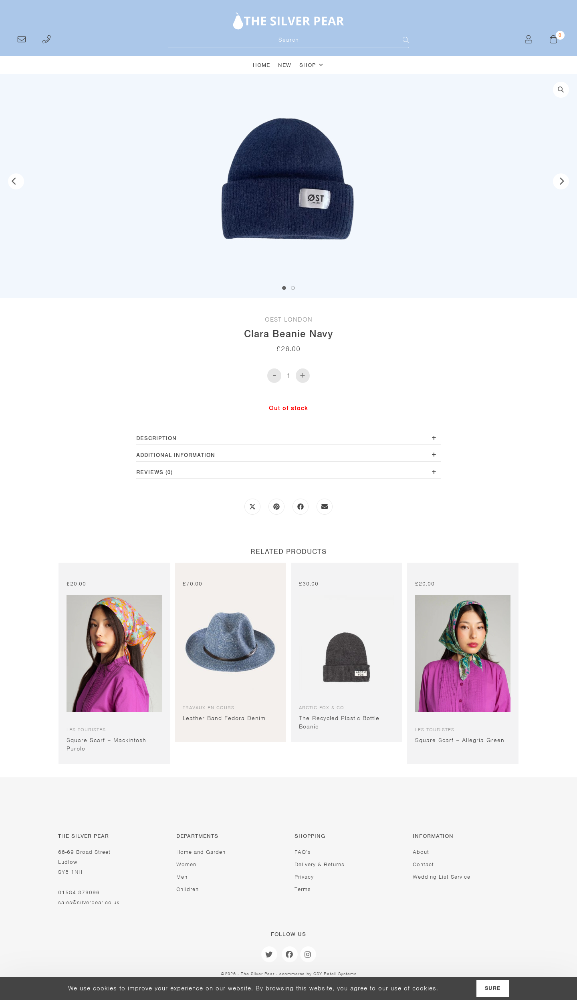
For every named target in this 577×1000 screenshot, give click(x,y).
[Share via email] (325, 507)
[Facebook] (290, 954)
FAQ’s (303, 852)
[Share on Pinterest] (276, 507)
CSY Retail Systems (335, 973)
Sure (492, 988)
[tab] (288, 439)
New (284, 65)
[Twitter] (269, 954)
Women (186, 864)
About (421, 852)
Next (561, 182)
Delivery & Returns (320, 864)
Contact (423, 864)
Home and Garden (201, 852)
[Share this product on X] (252, 507)
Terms (303, 889)
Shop (311, 65)
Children (187, 889)
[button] (561, 90)
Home (261, 65)
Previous (16, 182)
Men (182, 876)
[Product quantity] (288, 375)
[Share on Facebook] (301, 507)
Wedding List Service (441, 876)
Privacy (304, 876)
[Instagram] (308, 954)
